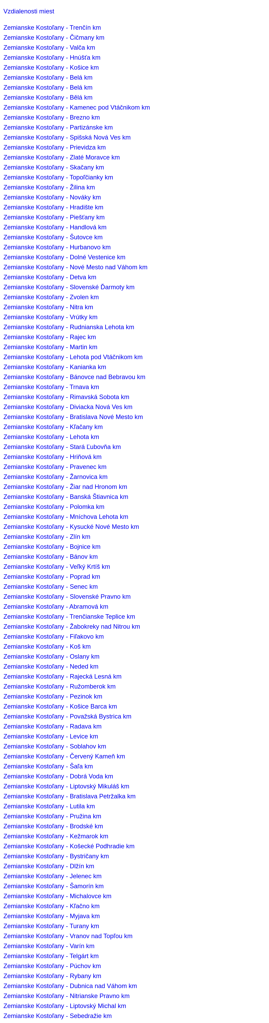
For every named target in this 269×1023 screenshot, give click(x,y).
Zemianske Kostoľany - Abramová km (55, 606)
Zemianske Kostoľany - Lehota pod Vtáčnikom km (73, 356)
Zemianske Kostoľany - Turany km (51, 925)
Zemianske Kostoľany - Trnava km (51, 386)
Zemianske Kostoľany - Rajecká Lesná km (62, 676)
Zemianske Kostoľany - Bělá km (47, 97)
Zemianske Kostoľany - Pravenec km (54, 466)
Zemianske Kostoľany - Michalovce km (57, 896)
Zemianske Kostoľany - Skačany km (53, 167)
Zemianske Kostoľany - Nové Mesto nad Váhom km (75, 267)
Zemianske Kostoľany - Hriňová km (52, 456)
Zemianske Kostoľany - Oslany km (51, 656)
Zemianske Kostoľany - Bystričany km (56, 856)
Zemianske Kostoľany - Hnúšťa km (51, 57)
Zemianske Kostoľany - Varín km (49, 945)
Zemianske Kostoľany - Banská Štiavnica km (65, 496)
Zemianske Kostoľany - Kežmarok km (55, 836)
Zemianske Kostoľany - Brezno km (51, 117)
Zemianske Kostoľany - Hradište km (53, 207)
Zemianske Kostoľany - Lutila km (49, 806)
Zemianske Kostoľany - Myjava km (51, 915)
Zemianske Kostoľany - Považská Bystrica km (67, 716)
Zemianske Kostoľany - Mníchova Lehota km (65, 516)
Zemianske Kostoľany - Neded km (51, 666)
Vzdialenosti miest (28, 11)
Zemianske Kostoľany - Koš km (47, 646)
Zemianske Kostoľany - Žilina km (49, 187)
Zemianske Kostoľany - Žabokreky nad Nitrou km (71, 626)
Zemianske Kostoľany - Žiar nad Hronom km (65, 486)
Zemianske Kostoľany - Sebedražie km (57, 1015)
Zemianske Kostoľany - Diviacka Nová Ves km (67, 406)
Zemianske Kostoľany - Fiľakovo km (53, 636)
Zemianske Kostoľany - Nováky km (52, 197)
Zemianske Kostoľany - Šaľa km (48, 766)
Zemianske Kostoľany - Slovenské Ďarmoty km (68, 287)
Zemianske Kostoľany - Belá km (47, 77)
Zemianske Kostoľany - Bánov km (50, 556)
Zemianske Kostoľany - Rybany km (52, 975)
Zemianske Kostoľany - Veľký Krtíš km (56, 566)
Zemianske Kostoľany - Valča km (49, 47)
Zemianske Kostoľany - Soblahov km (54, 746)
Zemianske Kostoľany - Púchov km (52, 965)
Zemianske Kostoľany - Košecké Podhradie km (68, 846)
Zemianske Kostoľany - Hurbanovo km (57, 247)
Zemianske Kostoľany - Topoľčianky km (58, 177)
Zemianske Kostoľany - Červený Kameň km (64, 756)
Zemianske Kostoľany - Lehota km (51, 436)
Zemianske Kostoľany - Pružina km (52, 816)
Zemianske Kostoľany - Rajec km (49, 336)
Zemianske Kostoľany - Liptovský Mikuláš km (66, 786)
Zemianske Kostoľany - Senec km (50, 586)
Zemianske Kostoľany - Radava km (52, 726)
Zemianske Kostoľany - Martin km (50, 346)
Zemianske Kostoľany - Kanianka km (54, 366)
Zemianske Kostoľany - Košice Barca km (60, 706)
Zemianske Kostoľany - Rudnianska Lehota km (68, 326)
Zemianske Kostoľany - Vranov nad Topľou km (68, 935)
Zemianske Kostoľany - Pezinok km (52, 696)
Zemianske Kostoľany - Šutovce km (53, 237)
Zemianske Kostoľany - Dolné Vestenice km (64, 257)
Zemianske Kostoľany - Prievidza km (54, 147)
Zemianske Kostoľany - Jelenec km (52, 876)
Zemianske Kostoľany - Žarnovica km (55, 476)
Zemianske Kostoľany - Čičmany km (53, 37)
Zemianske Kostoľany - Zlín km (46, 536)
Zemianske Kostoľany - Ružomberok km (59, 686)
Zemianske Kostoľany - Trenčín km (52, 27)
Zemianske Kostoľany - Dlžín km (48, 866)
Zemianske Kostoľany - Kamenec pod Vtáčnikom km (76, 107)
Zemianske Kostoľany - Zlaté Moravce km (61, 157)
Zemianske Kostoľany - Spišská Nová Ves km (67, 137)
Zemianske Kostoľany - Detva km (49, 277)
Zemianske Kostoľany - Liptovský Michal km (64, 1005)
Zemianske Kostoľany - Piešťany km (54, 217)
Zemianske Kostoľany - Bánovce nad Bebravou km (74, 376)
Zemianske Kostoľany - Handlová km (55, 227)
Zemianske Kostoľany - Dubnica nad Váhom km (70, 985)
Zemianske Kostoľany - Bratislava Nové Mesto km (73, 416)
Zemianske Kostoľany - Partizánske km (58, 127)
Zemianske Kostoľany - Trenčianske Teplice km (69, 616)
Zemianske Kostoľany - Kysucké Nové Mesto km (71, 526)
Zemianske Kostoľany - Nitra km (48, 307)
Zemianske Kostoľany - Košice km (51, 67)
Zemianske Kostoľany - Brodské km (53, 826)
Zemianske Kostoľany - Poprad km (51, 576)
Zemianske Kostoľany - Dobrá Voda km (58, 776)
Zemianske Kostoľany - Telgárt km (51, 955)
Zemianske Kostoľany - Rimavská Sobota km (66, 396)
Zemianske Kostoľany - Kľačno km (51, 906)
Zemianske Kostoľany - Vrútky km (50, 317)
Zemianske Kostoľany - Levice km (50, 736)
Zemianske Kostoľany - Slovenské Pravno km (67, 596)
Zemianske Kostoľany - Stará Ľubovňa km (62, 446)
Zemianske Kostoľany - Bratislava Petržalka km (69, 796)
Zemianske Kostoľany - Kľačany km (53, 426)
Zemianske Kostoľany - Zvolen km (51, 297)
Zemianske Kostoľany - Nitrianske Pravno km (66, 995)
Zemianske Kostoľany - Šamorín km (53, 886)
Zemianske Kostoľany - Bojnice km (52, 546)
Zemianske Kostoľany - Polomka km (53, 506)
